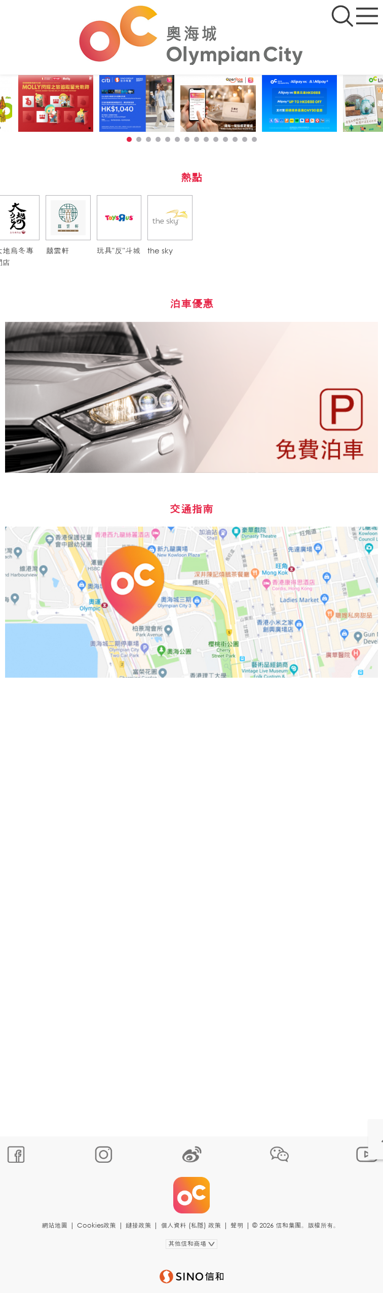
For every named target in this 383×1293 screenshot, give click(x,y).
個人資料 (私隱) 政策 (191, 1225)
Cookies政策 (96, 1225)
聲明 (237, 1225)
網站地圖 (54, 1225)
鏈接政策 (138, 1225)
